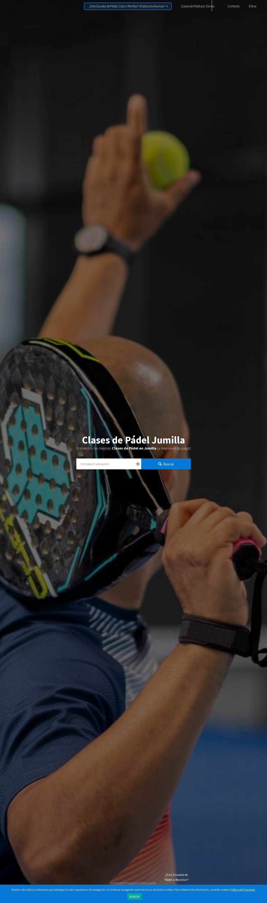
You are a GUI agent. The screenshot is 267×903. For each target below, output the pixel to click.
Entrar (253, 6)
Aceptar (134, 896)
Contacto (234, 6)
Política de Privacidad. (242, 890)
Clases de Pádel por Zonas (197, 6)
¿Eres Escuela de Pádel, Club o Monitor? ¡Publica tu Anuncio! (127, 6)
